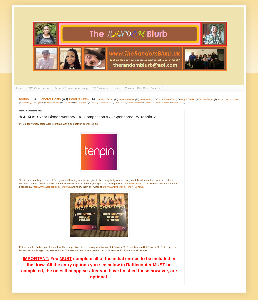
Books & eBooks (52, 102)
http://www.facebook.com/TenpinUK (52, 186)
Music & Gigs (177, 103)
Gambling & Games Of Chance (157, 103)
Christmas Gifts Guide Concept (142, 88)
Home (19, 88)
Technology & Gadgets (32, 102)
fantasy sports (81, 102)
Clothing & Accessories (101, 102)
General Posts (50, 99)
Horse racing (146, 99)
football (25, 99)
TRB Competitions (39, 88)
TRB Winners (100, 88)
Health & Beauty (105, 99)
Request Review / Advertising (71, 88)
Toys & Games (206, 99)
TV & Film (67, 102)
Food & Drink (79, 99)
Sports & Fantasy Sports (228, 99)
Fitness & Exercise (134, 103)
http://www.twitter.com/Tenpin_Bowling (122, 186)
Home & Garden (127, 99)
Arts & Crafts (119, 103)
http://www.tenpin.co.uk (136, 183)
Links (117, 88)
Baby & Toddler (187, 99)
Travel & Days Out (166, 99)
